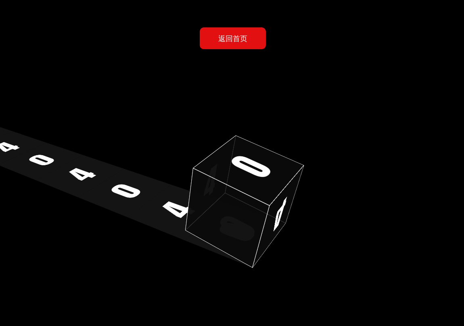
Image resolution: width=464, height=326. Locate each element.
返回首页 (232, 38)
